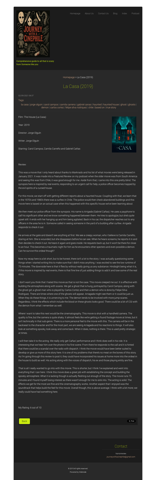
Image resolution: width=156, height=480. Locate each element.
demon (45, 107)
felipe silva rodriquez (76, 107)
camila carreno (68, 104)
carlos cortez (57, 107)
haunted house (111, 104)
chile (90, 107)
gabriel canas (84, 104)
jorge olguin (36, 104)
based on (100, 107)
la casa (25, 104)
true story (111, 107)
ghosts (131, 104)
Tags (21, 100)
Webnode (82, 472)
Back (24, 421)
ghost (123, 104)
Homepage (69, 77)
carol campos (51, 104)
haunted (97, 104)
